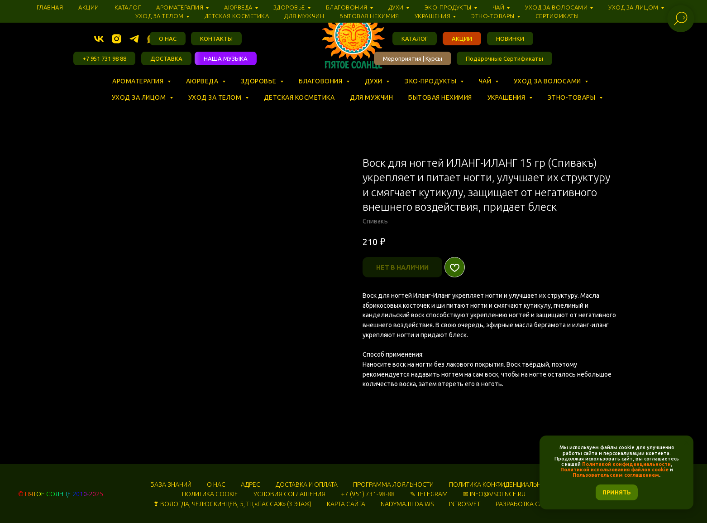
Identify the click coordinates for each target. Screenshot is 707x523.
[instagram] (116, 38)
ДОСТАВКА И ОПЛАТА (307, 484)
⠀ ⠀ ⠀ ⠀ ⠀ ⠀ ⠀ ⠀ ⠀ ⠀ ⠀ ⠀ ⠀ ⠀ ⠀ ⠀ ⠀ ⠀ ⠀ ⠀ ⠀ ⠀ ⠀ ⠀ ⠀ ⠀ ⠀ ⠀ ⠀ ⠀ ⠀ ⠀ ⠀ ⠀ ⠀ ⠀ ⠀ (235, 89)
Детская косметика (299, 97)
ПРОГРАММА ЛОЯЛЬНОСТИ (393, 484)
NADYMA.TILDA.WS (407, 504)
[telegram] (134, 38)
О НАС (216, 484)
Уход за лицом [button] (139, 97)
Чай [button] (486, 81)
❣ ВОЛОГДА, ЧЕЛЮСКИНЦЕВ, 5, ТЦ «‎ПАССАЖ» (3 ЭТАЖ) (232, 504)
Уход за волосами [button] (548, 81)
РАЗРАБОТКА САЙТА (525, 504)
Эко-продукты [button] (431, 81)
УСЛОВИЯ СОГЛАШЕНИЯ (289, 494)
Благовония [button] (321, 81)
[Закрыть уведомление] (686, 442)
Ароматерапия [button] (138, 81)
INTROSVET (464, 504)
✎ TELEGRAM (429, 494)
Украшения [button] (507, 97)
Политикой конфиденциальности (626, 464)
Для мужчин (371, 97)
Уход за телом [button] (215, 97)
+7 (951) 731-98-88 (368, 494)
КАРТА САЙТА (346, 504)
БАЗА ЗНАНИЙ (170, 484)
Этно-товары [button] (572, 97)
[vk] (99, 38)
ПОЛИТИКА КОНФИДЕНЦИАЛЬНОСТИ (503, 484)
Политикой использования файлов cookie (614, 469)
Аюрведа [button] (203, 81)
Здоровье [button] (259, 81)
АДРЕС (250, 484)
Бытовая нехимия (440, 97)
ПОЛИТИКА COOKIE (210, 494)
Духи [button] (374, 81)
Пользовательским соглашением (616, 475)
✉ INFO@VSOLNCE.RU (494, 494)
